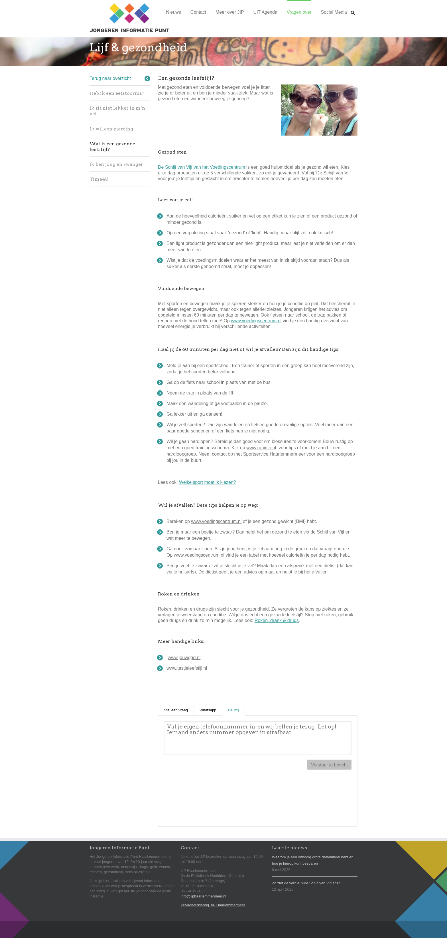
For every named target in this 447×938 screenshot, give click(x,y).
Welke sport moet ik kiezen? (207, 482)
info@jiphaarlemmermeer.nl (203, 896)
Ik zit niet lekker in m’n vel (117, 110)
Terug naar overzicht (110, 78)
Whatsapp (208, 710)
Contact (198, 12)
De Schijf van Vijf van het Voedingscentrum (201, 167)
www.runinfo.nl (261, 447)
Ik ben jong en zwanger (116, 164)
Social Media (334, 12)
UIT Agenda (265, 12)
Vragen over (299, 12)
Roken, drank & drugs (277, 620)
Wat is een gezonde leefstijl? (112, 146)
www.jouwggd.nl (184, 657)
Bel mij (236, 709)
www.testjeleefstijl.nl (186, 668)
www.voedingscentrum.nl (256, 320)
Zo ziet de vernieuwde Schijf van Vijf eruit (306, 883)
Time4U (99, 179)
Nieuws (173, 12)
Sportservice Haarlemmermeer (274, 454)
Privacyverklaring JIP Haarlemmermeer (213, 905)
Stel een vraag (176, 710)
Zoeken (353, 7)
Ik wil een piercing (111, 129)
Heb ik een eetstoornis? (117, 93)
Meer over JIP (230, 12)
